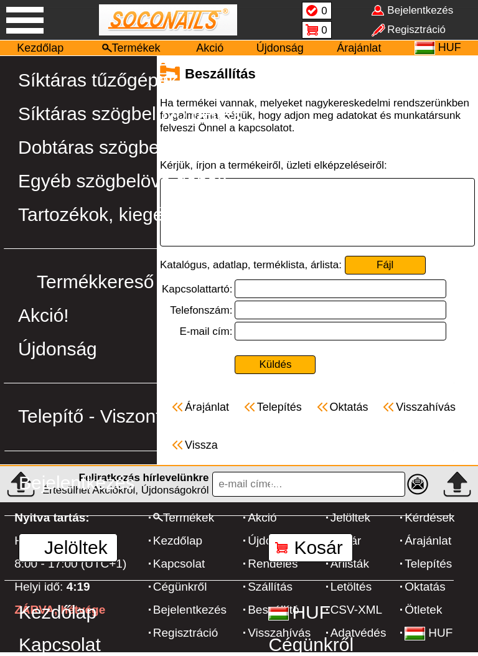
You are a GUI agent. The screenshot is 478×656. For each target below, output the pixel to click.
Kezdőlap (40, 48)
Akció (209, 48)
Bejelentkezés (77, 482)
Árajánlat (359, 48)
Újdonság (280, 48)
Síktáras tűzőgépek (98, 80)
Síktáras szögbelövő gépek (130, 113)
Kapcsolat (60, 644)
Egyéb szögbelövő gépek (122, 181)
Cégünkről (311, 644)
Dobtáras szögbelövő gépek (134, 147)
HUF (299, 612)
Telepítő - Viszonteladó (112, 416)
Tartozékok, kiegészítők (115, 214)
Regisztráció (319, 482)
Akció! (43, 315)
